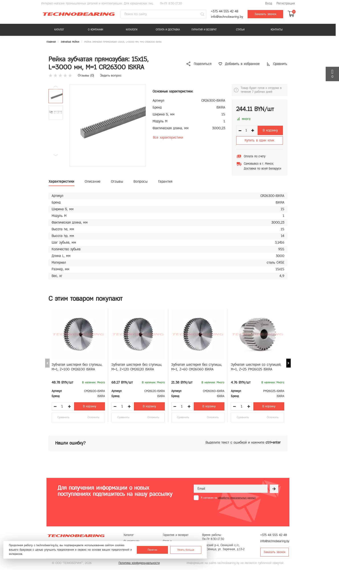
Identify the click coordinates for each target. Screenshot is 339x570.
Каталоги (131, 29)
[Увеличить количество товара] (69, 406)
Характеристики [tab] (61, 181)
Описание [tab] (93, 181)
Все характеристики (168, 137)
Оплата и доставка (168, 29)
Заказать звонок (265, 14)
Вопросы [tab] (140, 181)
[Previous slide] (47, 363)
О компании (95, 29)
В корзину (270, 130)
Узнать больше (185, 549)
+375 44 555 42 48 (224, 11)
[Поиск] (202, 14)
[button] (55, 155)
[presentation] (227, 511)
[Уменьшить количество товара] (55, 406)
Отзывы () (86, 75)
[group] (108, 125)
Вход (268, 3)
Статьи (240, 29)
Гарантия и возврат (204, 29)
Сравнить (63, 417)
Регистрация (285, 3)
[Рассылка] (274, 489)
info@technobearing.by (227, 16)
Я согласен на (228, 497)
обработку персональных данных (237, 497)
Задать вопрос (110, 75)
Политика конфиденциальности (139, 563)
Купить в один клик (259, 140)
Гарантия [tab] (165, 181)
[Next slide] (288, 363)
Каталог (59, 29)
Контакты (276, 29)
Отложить (93, 417)
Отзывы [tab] (117, 181)
